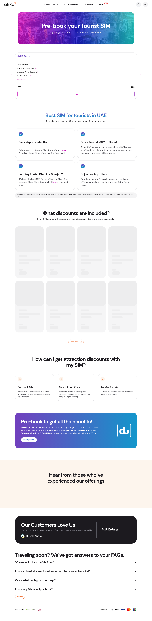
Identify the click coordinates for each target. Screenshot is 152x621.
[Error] (0, 2)
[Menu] (145, 4)
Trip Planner (88, 4)
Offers (101, 4)
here (54, 182)
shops (63, 150)
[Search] (138, 4)
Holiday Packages (71, 4)
